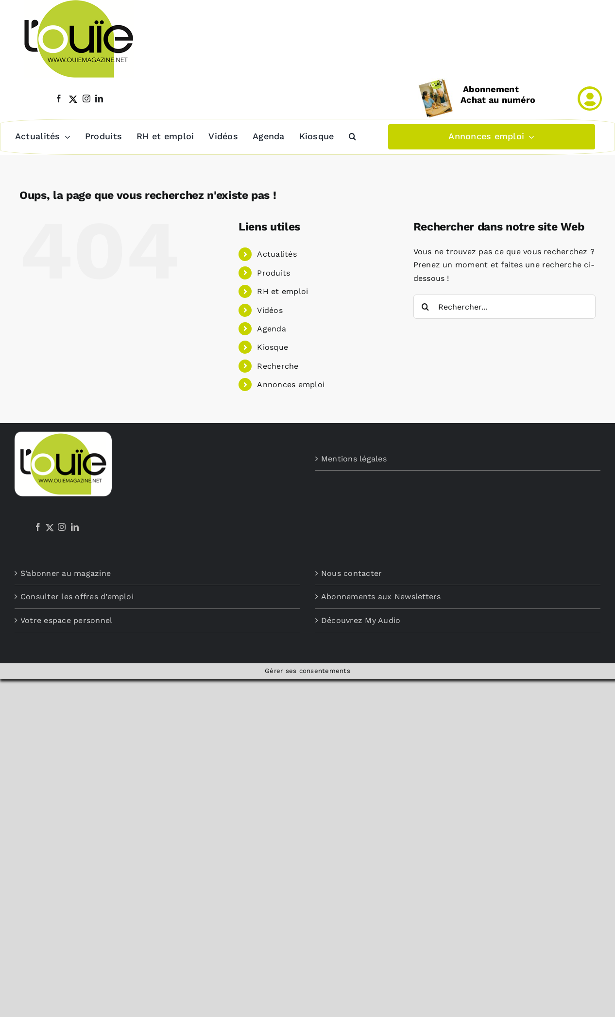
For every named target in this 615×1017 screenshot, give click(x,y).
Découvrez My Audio (360, 620)
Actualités (276, 254)
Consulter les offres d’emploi (77, 596)
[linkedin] (99, 98)
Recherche (277, 366)
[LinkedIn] (75, 527)
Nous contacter (351, 573)
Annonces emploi (291, 384)
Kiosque (272, 347)
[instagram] (86, 98)
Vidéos (269, 310)
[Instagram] (62, 527)
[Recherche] (425, 307)
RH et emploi (282, 291)
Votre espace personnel (66, 620)
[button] (352, 136)
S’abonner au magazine (65, 573)
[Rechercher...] (504, 307)
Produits (273, 273)
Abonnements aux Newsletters (381, 596)
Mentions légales (354, 458)
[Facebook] (38, 527)
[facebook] (59, 98)
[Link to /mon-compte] (590, 98)
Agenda (271, 328)
